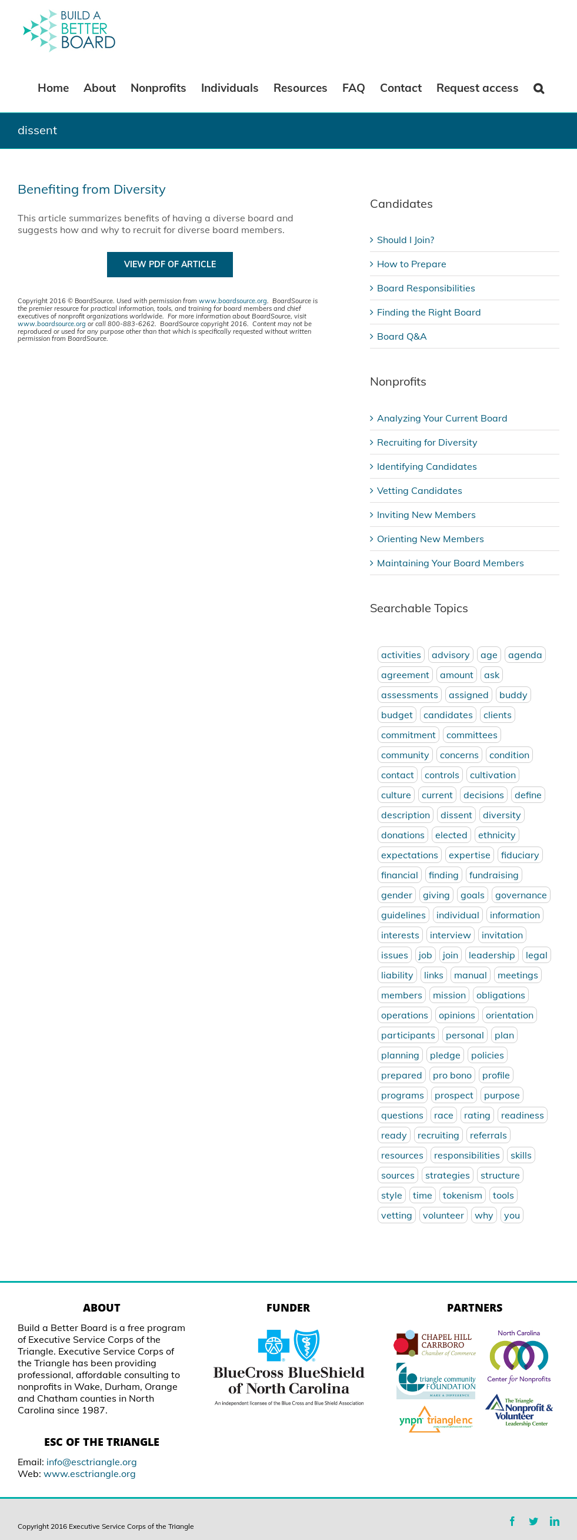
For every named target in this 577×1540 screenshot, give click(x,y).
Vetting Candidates (419, 490)
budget (397, 715)
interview (450, 935)
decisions (483, 795)
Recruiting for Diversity (427, 442)
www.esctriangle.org (90, 1473)
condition (509, 755)
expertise (470, 855)
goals (473, 895)
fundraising (494, 875)
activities (401, 655)
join (450, 955)
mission (449, 995)
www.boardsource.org (233, 301)
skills (521, 1155)
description (405, 815)
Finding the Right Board (429, 312)
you (512, 1215)
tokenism (462, 1195)
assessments (409, 695)
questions (402, 1115)
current (437, 795)
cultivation (493, 775)
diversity (502, 815)
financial (399, 875)
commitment (408, 735)
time (422, 1195)
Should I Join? (405, 239)
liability (397, 975)
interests (400, 935)
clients (497, 715)
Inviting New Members (426, 514)
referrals (488, 1135)
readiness (522, 1115)
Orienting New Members (430, 539)
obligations (500, 995)
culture (396, 795)
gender (396, 895)
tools (503, 1195)
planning (400, 1055)
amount (456, 675)
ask (491, 675)
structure (500, 1175)
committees (472, 735)
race (443, 1115)
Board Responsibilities (426, 288)
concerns (459, 755)
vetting (396, 1215)
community (405, 755)
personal (465, 1035)
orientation (509, 1015)
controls (442, 775)
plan (504, 1035)
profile (496, 1075)
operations (404, 1015)
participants (408, 1035)
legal (537, 955)
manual (470, 975)
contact (397, 775)
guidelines (403, 915)
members (401, 995)
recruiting (438, 1135)
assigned (469, 695)
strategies (447, 1175)
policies (487, 1055)
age (489, 655)
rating (477, 1115)
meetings (518, 975)
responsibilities (467, 1155)
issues (394, 955)
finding (444, 875)
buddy (513, 695)
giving (436, 895)
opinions (457, 1015)
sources (398, 1175)
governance (521, 895)
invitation (502, 935)
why (484, 1215)
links (433, 975)
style (391, 1195)
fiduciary (520, 855)
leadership (492, 955)
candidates (448, 715)
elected (451, 835)
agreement (405, 675)
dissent (456, 815)
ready (394, 1135)
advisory (451, 655)
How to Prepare (411, 264)
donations (403, 835)
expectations (409, 855)
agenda (525, 655)
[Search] (539, 87)
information (515, 915)
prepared (401, 1075)
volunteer (443, 1215)
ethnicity (497, 835)
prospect (454, 1095)
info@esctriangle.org (91, 1462)
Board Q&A (402, 336)
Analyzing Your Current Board (442, 418)
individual (457, 915)
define (528, 795)
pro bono (452, 1075)
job (425, 955)
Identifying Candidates (427, 466)
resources (402, 1155)
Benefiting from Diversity (92, 189)
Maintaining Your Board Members (450, 563)
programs (402, 1095)
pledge (445, 1055)
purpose (502, 1095)
